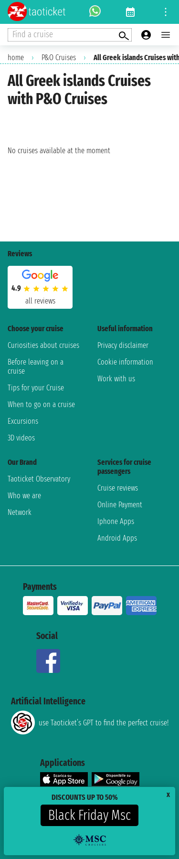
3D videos (21, 437)
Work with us (116, 378)
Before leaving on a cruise (35, 366)
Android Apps (117, 538)
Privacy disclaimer (122, 345)
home (16, 57)
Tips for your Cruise (36, 387)
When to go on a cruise (41, 404)
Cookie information (125, 362)
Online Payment (119, 504)
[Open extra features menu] (70, 35)
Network (20, 512)
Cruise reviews (117, 487)
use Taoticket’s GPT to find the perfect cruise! (89, 722)
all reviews (40, 300)
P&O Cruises (59, 57)
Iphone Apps (115, 521)
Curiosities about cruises (43, 345)
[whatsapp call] (95, 12)
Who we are (24, 495)
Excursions (23, 421)
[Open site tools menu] (165, 12)
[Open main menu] (165, 35)
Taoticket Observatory (39, 478)
